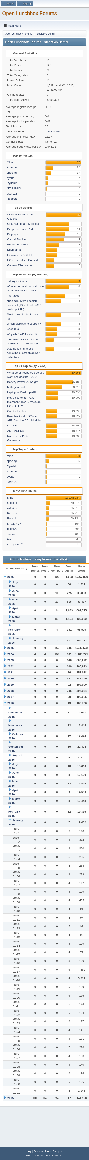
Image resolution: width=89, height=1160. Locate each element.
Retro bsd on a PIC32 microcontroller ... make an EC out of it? (24, 402)
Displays (12, 234)
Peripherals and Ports (20, 229)
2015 (10, 1098)
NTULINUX (14, 188)
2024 (10, 654)
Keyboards (14, 249)
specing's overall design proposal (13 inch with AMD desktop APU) (24, 305)
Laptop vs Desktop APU (22, 392)
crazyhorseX (53, 131)
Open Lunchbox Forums (29, 13)
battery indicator (17, 281)
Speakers (13, 329)
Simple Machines (54, 1155)
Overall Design (16, 239)
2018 (10, 690)
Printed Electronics (19, 244)
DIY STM (13, 425)
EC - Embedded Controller (23, 260)
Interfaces (13, 295)
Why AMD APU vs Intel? (22, 334)
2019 (10, 684)
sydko (10, 178)
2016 (10, 703)
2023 (10, 660)
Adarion (12, 167)
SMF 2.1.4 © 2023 (35, 1155)
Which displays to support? (24, 323)
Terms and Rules (42, 1151)
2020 (10, 678)
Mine (10, 162)
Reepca (12, 198)
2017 (10, 696)
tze (9, 539)
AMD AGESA (15, 430)
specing (12, 172)
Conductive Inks (17, 411)
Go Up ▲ (57, 1151)
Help (29, 1151)
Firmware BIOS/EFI (19, 255)
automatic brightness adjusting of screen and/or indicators (23, 353)
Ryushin (12, 183)
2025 (10, 647)
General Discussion (19, 265)
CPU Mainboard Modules (23, 223)
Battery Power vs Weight (22, 382)
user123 (12, 193)
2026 (10, 577)
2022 (10, 666)
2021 (10, 672)
